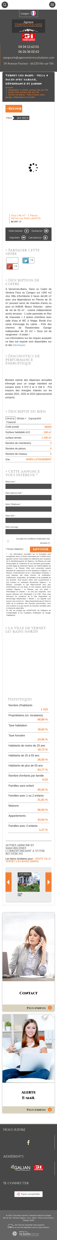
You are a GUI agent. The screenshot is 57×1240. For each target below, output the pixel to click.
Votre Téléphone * (13, 504)
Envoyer (40, 549)
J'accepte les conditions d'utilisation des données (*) (33, 540)
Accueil (9, 88)
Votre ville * (10, 515)
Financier (11, 422)
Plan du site (7, 1218)
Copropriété (34, 418)
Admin (34, 1218)
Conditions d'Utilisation (32, 613)
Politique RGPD (28, 1220)
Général (10, 418)
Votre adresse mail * (13, 493)
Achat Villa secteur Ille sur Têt (23, 92)
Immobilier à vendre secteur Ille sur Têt (28, 90)
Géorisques (19, 345)
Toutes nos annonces (45, 1218)
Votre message (11, 527)
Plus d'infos (39, 1008)
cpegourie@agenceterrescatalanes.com (28, 57)
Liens (29, 1218)
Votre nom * (10, 481)
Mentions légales (19, 1218)
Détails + (21, 418)
